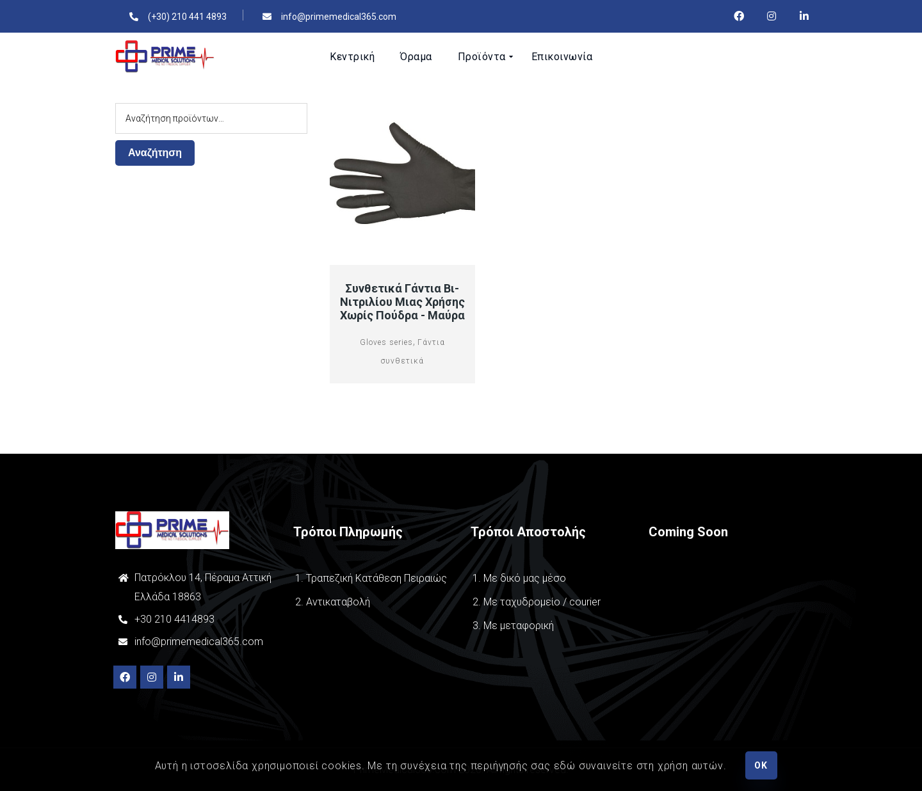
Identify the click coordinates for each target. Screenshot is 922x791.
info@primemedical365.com (198, 641)
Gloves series (386, 342)
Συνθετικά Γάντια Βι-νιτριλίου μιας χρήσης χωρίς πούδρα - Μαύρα (402, 302)
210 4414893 (183, 619)
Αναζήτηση (155, 152)
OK (760, 765)
